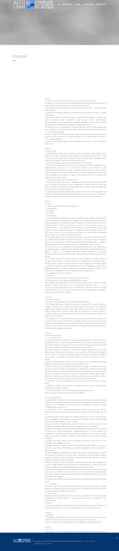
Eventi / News (88, 4)
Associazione (68, 4)
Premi (79, 4)
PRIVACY (49, 544)
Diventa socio (100, 4)
